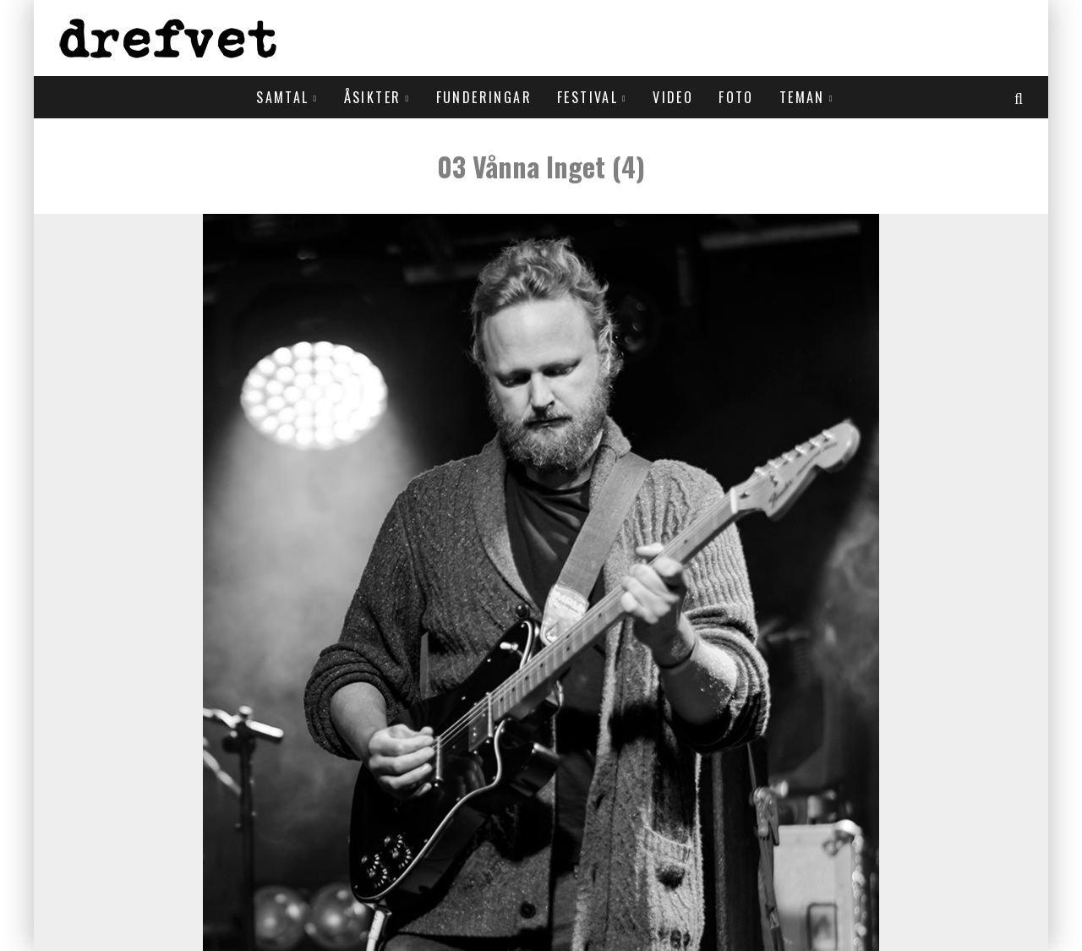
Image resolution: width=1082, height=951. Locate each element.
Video (673, 97)
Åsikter (373, 97)
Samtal (282, 97)
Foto (736, 97)
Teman (802, 97)
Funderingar (484, 97)
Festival (587, 97)
